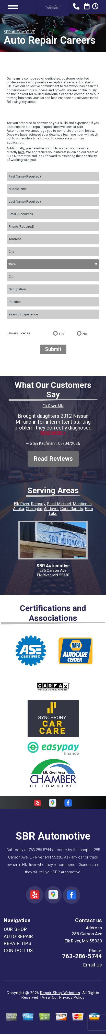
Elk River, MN (53, 406)
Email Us (92, 965)
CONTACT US (18, 950)
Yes (61, 334)
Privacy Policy (71, 997)
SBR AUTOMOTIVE (19, 32)
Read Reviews (53, 458)
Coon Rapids (71, 508)
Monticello (82, 503)
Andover (51, 508)
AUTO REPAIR (18, 936)
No (85, 334)
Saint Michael (59, 503)
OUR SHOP (15, 929)
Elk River (21, 503)
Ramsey (38, 503)
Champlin (34, 508)
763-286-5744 (40, 850)
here (21, 152)
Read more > (53, 433)
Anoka (18, 508)
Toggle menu (13, 7)
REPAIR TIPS (17, 943)
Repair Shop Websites (60, 993)
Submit (53, 349)
